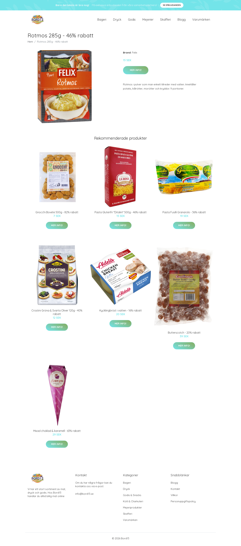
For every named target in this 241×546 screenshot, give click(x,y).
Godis (132, 20)
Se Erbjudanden (172, 5)
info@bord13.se (84, 495)
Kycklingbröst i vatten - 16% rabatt (120, 312)
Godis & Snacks (132, 497)
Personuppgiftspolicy (183, 503)
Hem (30, 43)
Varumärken (201, 20)
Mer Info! (136, 71)
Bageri (101, 20)
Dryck (117, 20)
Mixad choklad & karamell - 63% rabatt (57, 432)
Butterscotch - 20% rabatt (184, 334)
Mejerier (147, 20)
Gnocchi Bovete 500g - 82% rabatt (56, 214)
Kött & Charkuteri (133, 503)
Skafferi (165, 20)
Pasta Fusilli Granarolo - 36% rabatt (184, 214)
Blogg (181, 20)
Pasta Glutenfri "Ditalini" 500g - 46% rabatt (121, 214)
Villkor (174, 497)
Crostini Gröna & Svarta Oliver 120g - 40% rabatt (56, 313)
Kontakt (175, 490)
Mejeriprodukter (132, 509)
